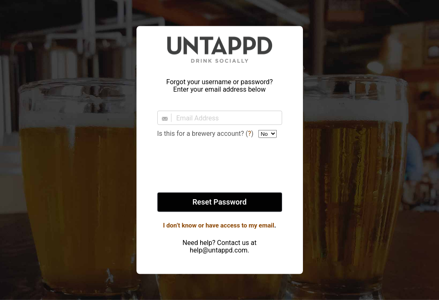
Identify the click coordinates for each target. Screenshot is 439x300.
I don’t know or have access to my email (218, 225)
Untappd (219, 49)
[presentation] (219, 166)
